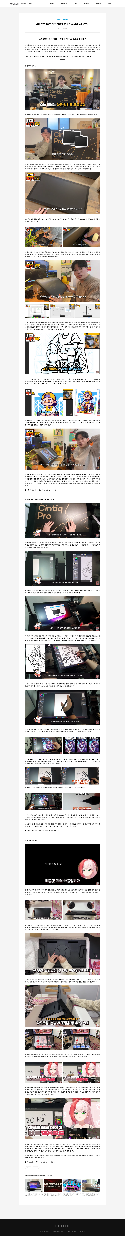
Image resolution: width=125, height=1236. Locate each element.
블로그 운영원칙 (44, 1232)
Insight (86, 4)
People (98, 4)
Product (64, 4)
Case (75, 4)
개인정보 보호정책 (58, 1232)
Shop (109, 4)
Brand (52, 4)
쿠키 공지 (82, 1232)
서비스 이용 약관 (71, 1232)
